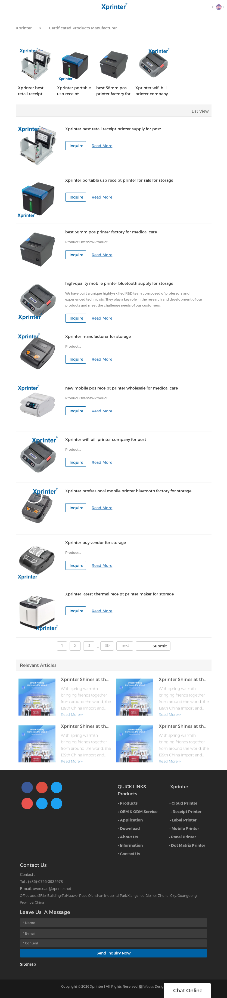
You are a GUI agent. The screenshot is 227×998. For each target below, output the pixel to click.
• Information (130, 845)
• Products (128, 803)
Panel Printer (183, 837)
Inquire (76, 145)
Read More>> (72, 717)
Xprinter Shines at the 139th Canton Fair (86, 681)
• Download (129, 828)
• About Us (128, 837)
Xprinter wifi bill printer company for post (151, 91)
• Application (130, 820)
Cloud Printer (184, 803)
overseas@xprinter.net (52, 888)
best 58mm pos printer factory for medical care (113, 91)
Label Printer (184, 820)
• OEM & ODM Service (137, 811)
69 (107, 646)
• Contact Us (129, 854)
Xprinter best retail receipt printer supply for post (35, 91)
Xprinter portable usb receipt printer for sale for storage (74, 91)
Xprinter (24, 28)
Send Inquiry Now (114, 953)
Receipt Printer (187, 811)
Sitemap (28, 964)
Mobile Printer (185, 828)
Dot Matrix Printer (188, 845)
